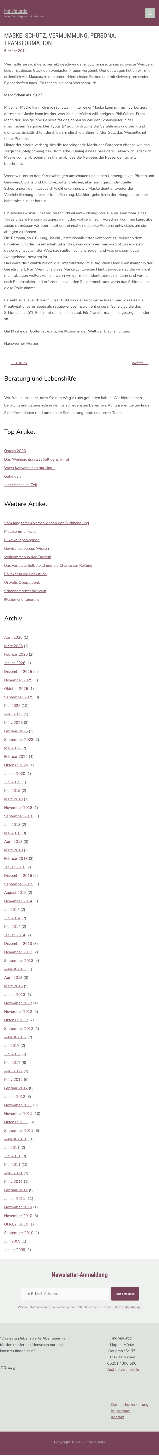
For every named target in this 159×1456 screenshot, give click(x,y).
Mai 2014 (12, 927)
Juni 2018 (12, 825)
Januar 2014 (14, 936)
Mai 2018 (12, 834)
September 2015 (18, 885)
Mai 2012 (12, 1063)
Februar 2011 (16, 1191)
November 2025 (18, 681)
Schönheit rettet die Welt (25, 592)
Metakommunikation (21, 532)
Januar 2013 (14, 995)
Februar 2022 (16, 757)
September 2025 (18, 698)
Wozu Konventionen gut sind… (29, 468)
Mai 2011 (12, 1165)
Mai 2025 (12, 706)
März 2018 (13, 851)
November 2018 (18, 808)
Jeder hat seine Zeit (20, 485)
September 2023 (18, 740)
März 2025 (13, 723)
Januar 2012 (14, 1097)
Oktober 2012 (16, 1021)
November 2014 (18, 902)
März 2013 (13, 987)
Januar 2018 (14, 868)
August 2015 (15, 893)
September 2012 (18, 1029)
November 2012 (18, 1012)
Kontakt (117, 1418)
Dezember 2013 (18, 944)
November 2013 (18, 953)
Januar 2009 (14, 1250)
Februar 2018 (16, 859)
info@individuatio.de (122, 1370)
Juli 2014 (11, 910)
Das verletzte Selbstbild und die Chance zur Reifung (48, 566)
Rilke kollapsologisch (22, 541)
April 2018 (13, 842)
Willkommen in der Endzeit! (27, 558)
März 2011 (13, 1182)
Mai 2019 (12, 791)
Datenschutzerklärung (126, 1308)
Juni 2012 (12, 1055)
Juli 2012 (11, 1046)
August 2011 (15, 1140)
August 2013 (15, 970)
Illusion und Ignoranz (21, 600)
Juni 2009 (12, 1242)
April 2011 (13, 1174)
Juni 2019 (12, 783)
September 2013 (18, 961)
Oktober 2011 (16, 1123)
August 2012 (15, 1038)
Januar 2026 (14, 664)
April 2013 (13, 978)
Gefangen (12, 477)
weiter (140, 364)
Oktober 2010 (16, 1225)
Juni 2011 (12, 1157)
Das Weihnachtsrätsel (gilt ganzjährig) (36, 460)
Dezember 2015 (18, 876)
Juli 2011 (11, 1148)
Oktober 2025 (16, 689)
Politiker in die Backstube (25, 575)
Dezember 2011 (18, 1106)
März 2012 (13, 1080)
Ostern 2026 (15, 451)
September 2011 (18, 1131)
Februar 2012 (16, 1089)
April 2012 (13, 1072)
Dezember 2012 (18, 1004)
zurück (19, 364)
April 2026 (13, 638)
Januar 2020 (14, 774)
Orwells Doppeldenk (22, 583)
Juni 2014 (12, 919)
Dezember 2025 (18, 672)
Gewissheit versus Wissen (26, 549)
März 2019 (13, 800)
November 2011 (18, 1114)
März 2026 (13, 647)
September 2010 (18, 1233)
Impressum (120, 1411)
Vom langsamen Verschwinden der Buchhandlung (46, 524)
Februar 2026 (16, 655)
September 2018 (18, 817)
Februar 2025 (16, 732)
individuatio (19, 11)
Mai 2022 (12, 749)
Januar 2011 (14, 1199)
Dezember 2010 (18, 1208)
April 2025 (13, 715)
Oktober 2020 (16, 766)
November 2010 (18, 1216)
